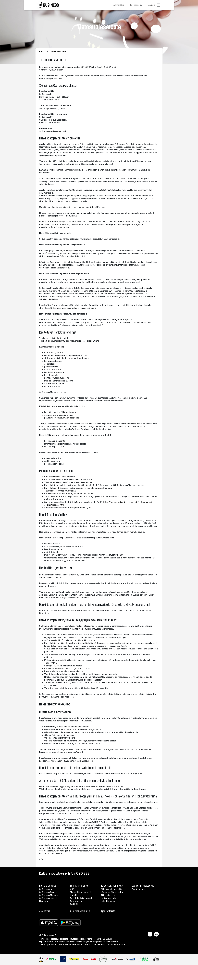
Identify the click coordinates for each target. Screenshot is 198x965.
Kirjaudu (136, 5)
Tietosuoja (44, 939)
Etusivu (42, 51)
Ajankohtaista (108, 911)
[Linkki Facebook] (151, 934)
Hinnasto (43, 901)
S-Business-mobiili (48, 898)
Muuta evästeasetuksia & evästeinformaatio (105, 944)
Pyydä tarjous (138, 889)
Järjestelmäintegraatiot (112, 892)
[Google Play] (71, 922)
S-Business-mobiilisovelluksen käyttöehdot (75, 941)
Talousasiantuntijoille (112, 885)
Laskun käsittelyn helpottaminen (109, 899)
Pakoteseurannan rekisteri (70, 944)
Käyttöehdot (76, 939)
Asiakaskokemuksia (80, 911)
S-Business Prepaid (48, 892)
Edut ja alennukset (79, 885)
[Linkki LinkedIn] (156, 934)
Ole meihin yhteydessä (143, 885)
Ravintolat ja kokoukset (81, 898)
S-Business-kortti (47, 889)
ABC (72, 889)
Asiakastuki (45, 911)
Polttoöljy (74, 904)
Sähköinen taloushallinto (112, 889)
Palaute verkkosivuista (107, 941)
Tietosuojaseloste (57, 51)
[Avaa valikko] (154, 5)
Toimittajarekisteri (48, 944)
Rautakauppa (76, 901)
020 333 (83, 873)
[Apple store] (49, 922)
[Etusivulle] (48, 4)
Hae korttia (118, 5)
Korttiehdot (88, 939)
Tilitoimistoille (108, 895)
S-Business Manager (48, 895)
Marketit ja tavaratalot (80, 892)
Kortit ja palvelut (47, 885)
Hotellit (73, 895)
